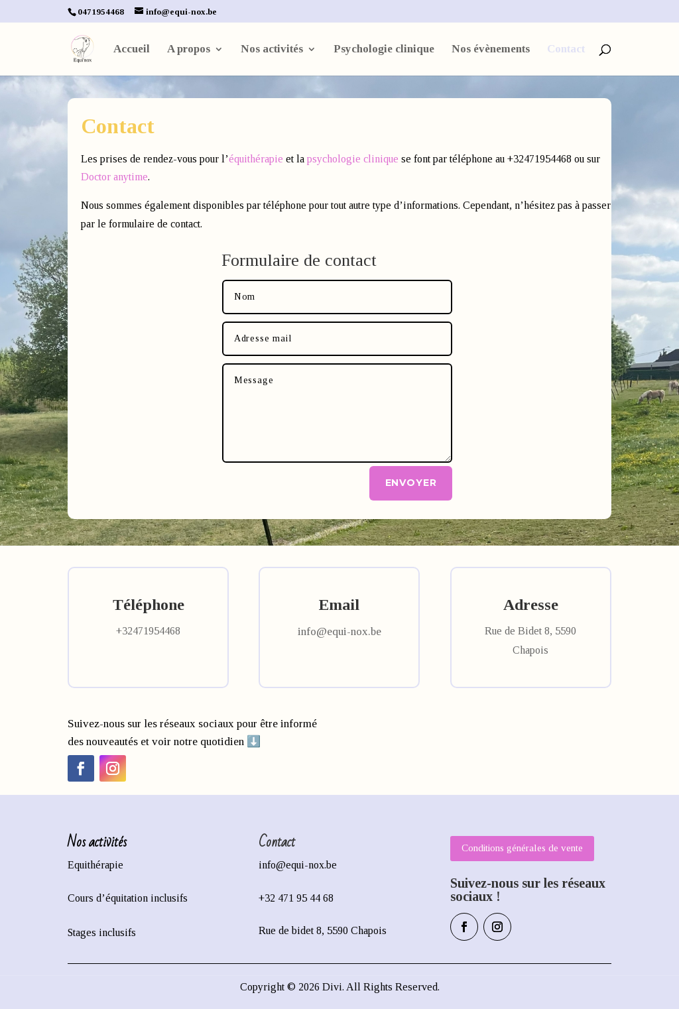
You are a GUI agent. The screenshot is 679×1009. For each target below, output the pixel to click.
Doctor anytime (114, 176)
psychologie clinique (353, 158)
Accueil (131, 49)
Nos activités (272, 49)
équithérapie (256, 158)
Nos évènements (491, 49)
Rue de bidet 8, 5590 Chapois (323, 930)
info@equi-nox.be (339, 631)
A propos (188, 49)
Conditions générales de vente (522, 848)
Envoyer (411, 483)
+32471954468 (148, 630)
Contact (566, 49)
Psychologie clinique (384, 49)
